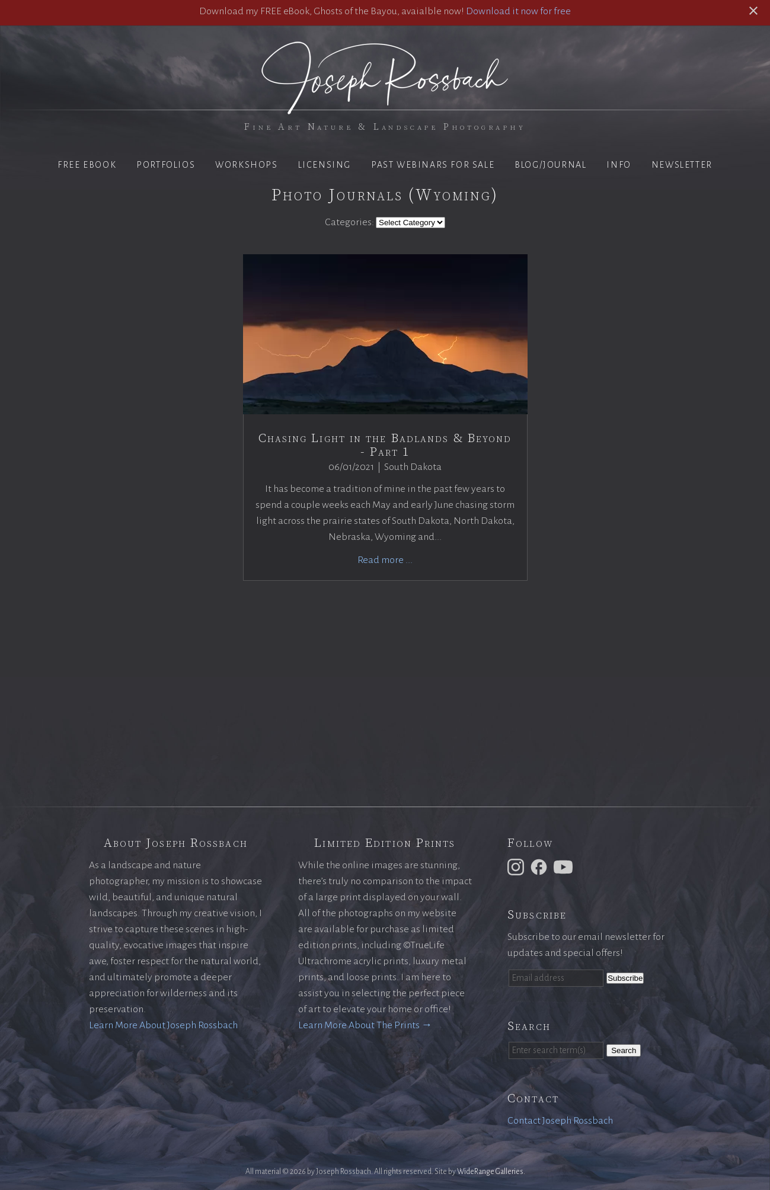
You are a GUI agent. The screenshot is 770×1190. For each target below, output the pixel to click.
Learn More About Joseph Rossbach (163, 1025)
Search (623, 1050)
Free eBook (86, 164)
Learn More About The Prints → (365, 1025)
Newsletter (682, 164)
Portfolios (165, 164)
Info (618, 164)
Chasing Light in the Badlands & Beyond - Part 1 (385, 445)
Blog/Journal (550, 164)
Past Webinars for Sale (432, 164)
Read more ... (385, 560)
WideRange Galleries (490, 1171)
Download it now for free (518, 11)
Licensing (324, 164)
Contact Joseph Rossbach (560, 1120)
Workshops (246, 164)
